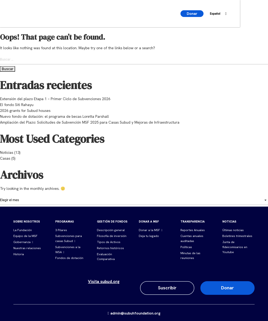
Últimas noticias (233, 230)
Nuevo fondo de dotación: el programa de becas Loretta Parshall (54, 116)
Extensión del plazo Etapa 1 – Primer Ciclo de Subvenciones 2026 (55, 98)
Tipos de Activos (108, 242)
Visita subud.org (104, 280)
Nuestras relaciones (27, 248)
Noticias (6, 152)
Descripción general (110, 230)
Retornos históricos (110, 248)
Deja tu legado (148, 236)
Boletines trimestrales (237, 236)
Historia (18, 253)
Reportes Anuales (192, 230)
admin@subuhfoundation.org (134, 312)
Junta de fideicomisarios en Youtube (234, 246)
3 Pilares (61, 230)
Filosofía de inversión (111, 236)
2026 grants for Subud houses (25, 110)
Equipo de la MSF (25, 236)
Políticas (186, 247)
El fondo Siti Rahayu (17, 104)
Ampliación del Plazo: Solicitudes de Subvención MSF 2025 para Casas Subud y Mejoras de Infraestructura (89, 122)
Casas (5, 158)
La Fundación (22, 230)
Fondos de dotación (68, 257)
